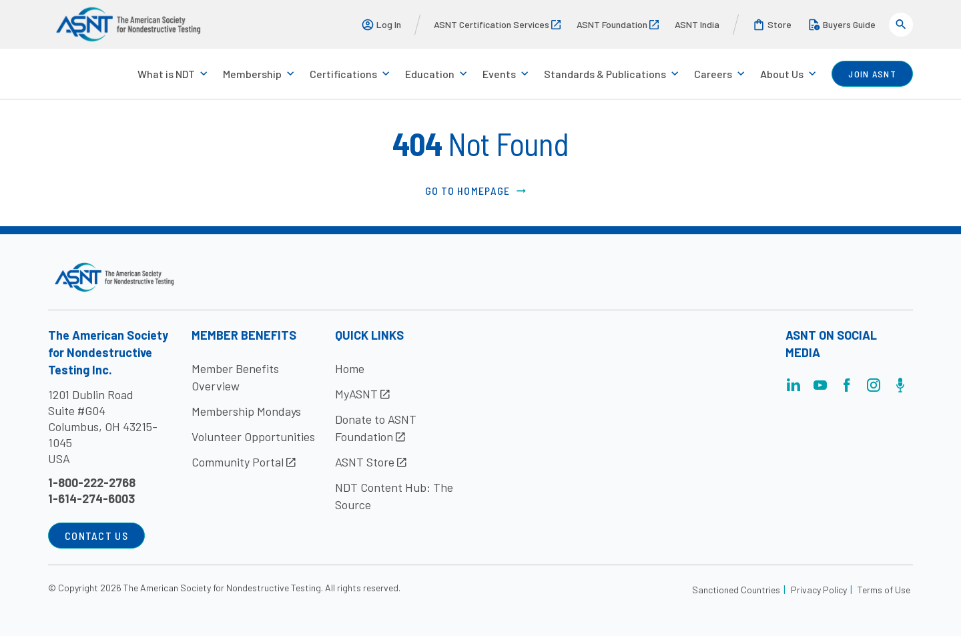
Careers (713, 73)
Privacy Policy (819, 589)
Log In (381, 24)
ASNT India (697, 24)
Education (429, 73)
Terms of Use (884, 589)
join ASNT (872, 73)
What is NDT (166, 73)
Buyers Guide (842, 24)
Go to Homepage (477, 191)
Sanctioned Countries (736, 589)
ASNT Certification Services (497, 24)
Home (349, 368)
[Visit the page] (793, 388)
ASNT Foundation (618, 24)
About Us (782, 73)
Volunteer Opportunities (253, 436)
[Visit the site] (114, 277)
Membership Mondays (246, 411)
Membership (252, 73)
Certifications (343, 73)
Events (499, 73)
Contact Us (96, 535)
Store (771, 24)
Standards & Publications (605, 73)
